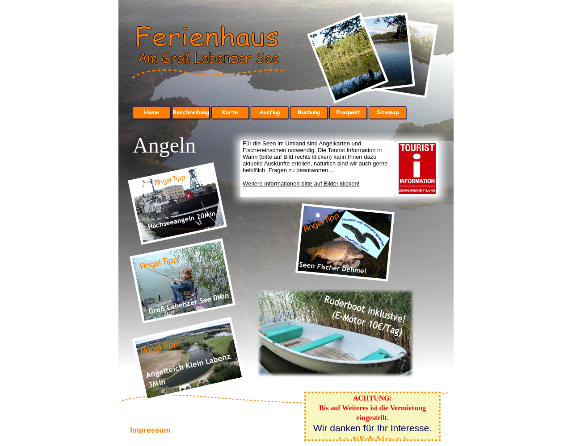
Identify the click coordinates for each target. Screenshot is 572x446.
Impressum (150, 430)
